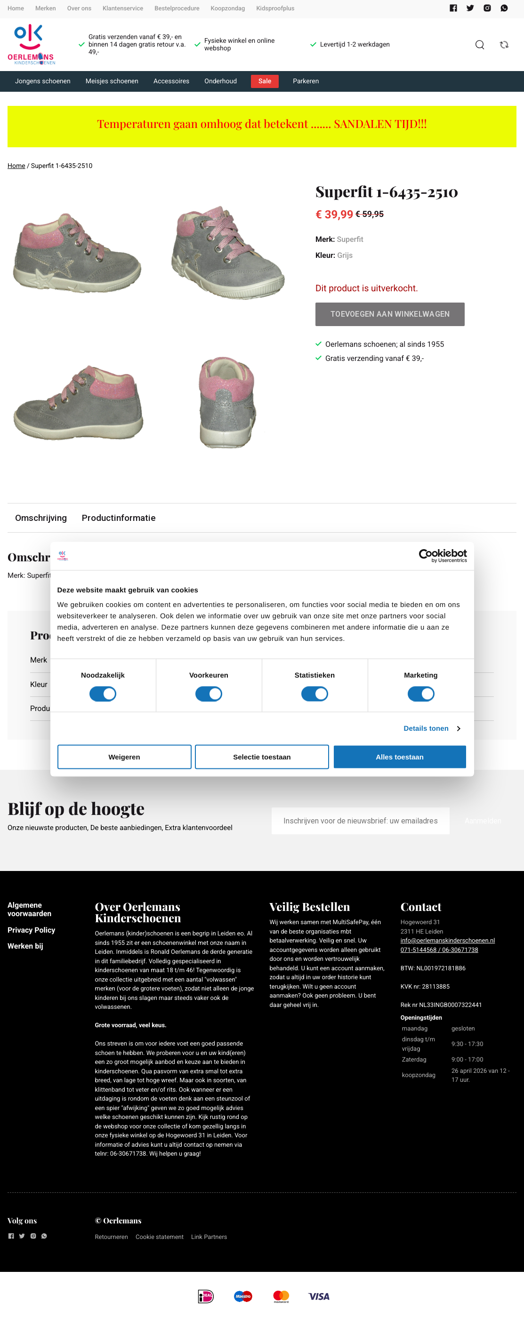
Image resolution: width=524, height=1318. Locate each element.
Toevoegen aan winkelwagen (390, 314)
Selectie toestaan (262, 757)
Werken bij (25, 947)
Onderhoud (220, 81)
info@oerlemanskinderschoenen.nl (448, 941)
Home (16, 8)
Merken (45, 8)
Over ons (79, 8)
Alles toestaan (400, 757)
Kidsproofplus (275, 8)
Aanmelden (483, 821)
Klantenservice (123, 8)
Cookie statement (160, 1238)
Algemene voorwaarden (29, 910)
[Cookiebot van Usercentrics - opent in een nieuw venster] (426, 556)
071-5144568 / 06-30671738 (439, 950)
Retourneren (111, 1238)
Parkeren (306, 81)
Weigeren (124, 757)
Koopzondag (228, 8)
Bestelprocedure (176, 8)
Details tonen (426, 728)
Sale (264, 81)
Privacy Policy (31, 930)
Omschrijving (41, 517)
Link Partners (209, 1238)
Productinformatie (120, 517)
